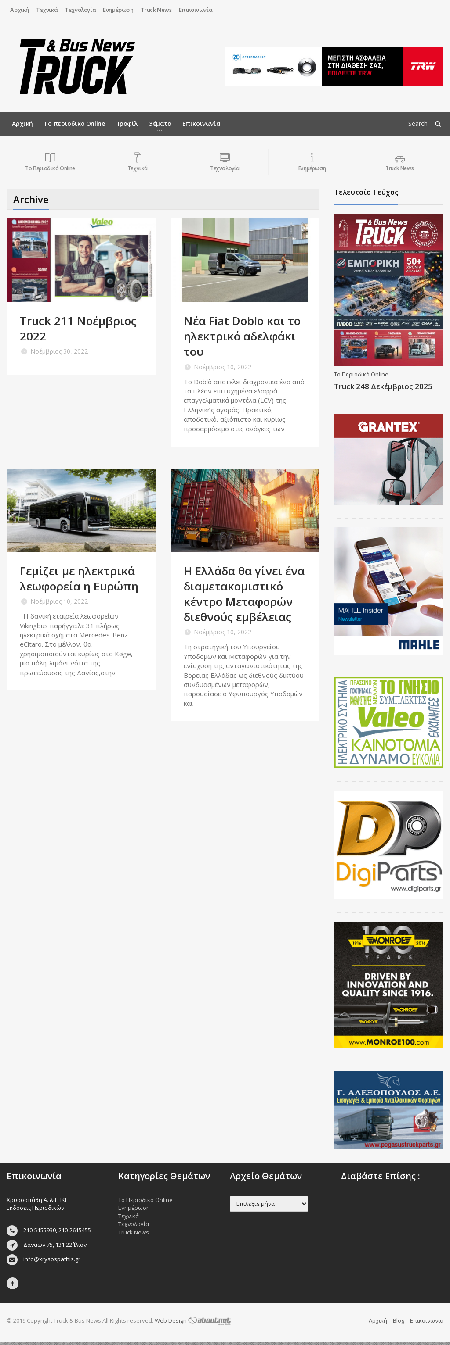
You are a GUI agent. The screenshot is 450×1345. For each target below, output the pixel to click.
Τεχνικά (47, 10)
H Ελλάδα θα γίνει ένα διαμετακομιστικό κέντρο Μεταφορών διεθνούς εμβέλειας (244, 594)
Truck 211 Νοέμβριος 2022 (78, 328)
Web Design (193, 1323)
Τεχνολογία (80, 10)
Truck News (156, 10)
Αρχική (19, 10)
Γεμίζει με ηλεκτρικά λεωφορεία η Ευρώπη (79, 578)
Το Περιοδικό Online (361, 374)
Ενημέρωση (118, 10)
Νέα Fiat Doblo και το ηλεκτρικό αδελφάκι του (242, 336)
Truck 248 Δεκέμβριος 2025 (383, 386)
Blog (398, 1323)
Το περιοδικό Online (74, 123)
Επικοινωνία (196, 10)
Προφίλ (126, 123)
